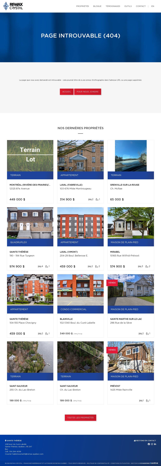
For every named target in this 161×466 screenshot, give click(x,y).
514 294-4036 (15, 451)
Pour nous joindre (88, 92)
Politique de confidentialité (98, 463)
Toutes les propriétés (80, 418)
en (152, 6)
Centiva (154, 463)
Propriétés (82, 6)
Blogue (97, 6)
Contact (141, 6)
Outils (128, 6)
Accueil (66, 92)
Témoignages (113, 6)
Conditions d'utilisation (120, 463)
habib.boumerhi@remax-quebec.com (27, 454)
